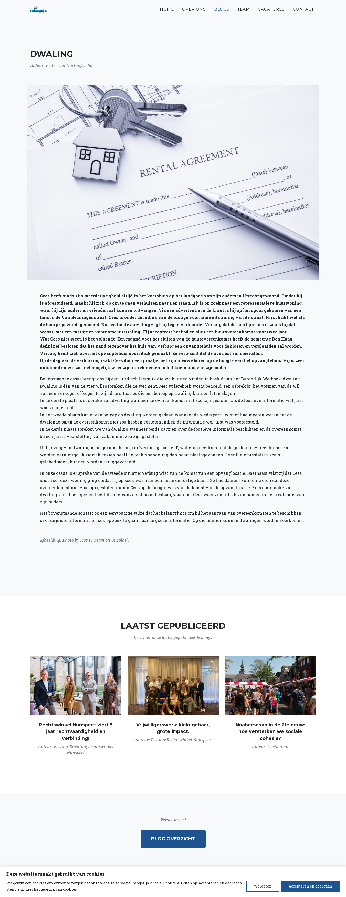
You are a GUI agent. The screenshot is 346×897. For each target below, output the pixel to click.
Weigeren (263, 886)
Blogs (221, 15)
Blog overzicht (173, 839)
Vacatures (271, 15)
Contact (303, 15)
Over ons (194, 15)
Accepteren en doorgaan (310, 886)
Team (243, 15)
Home (167, 15)
